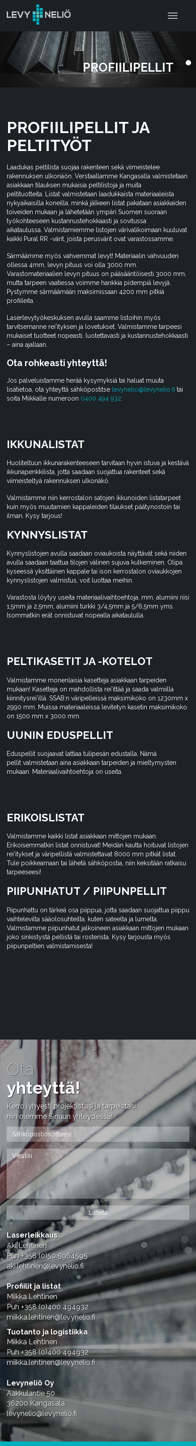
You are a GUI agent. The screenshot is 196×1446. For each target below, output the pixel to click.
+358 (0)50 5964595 (54, 1256)
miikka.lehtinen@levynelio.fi (51, 1317)
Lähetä (98, 1212)
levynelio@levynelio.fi (143, 389)
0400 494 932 (101, 398)
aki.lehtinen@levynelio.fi (45, 1266)
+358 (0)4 (55, 1307)
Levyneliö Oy (30, 1383)
